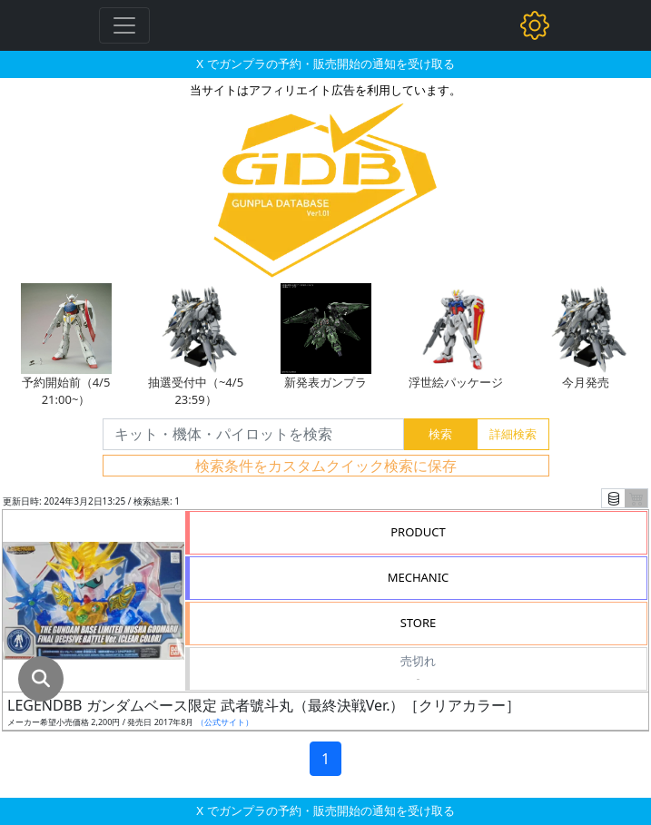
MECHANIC (418, 577)
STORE (418, 622)
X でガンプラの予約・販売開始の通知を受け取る (325, 63)
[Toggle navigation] (124, 25)
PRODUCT (418, 532)
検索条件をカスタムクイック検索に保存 (326, 466)
